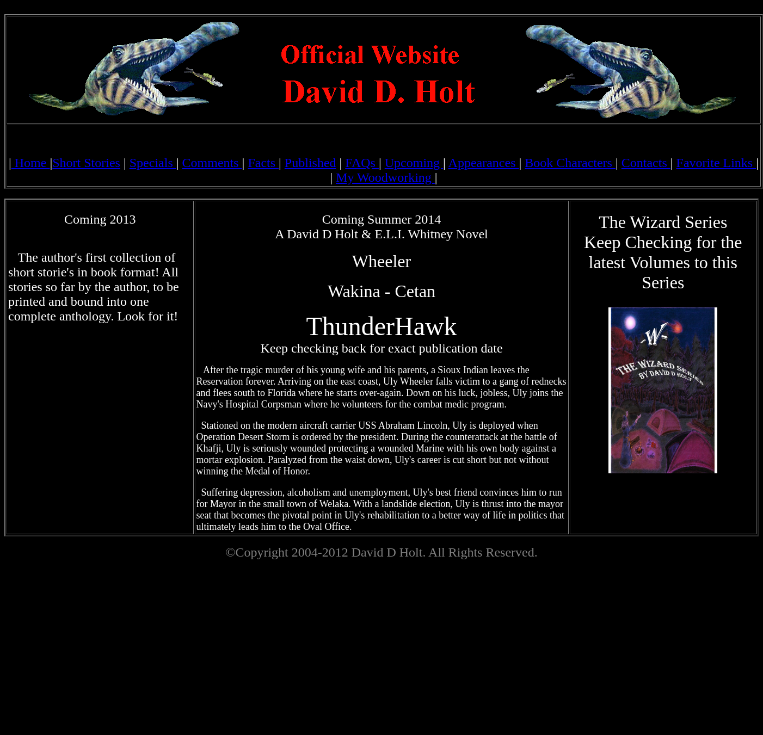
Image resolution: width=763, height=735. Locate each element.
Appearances (483, 163)
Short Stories (86, 163)
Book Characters (570, 163)
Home (30, 163)
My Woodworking (385, 177)
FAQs (362, 163)
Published (310, 163)
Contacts (646, 163)
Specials (153, 163)
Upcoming (414, 163)
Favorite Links (716, 163)
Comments (212, 163)
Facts (263, 163)
